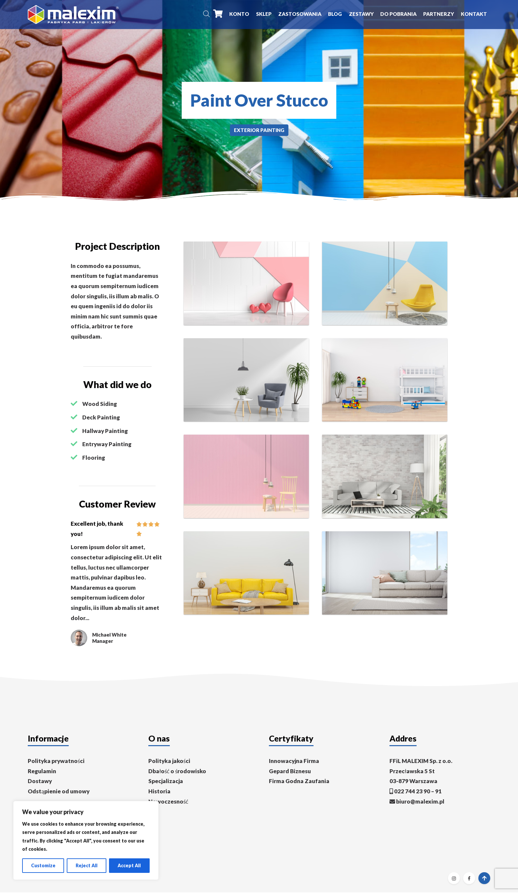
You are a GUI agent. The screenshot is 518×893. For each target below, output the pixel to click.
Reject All (86, 865)
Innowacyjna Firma (294, 761)
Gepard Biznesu (290, 771)
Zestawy (361, 14)
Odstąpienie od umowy (59, 791)
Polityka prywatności (56, 761)
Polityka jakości (169, 761)
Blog (335, 14)
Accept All (129, 865)
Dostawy (40, 781)
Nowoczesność (168, 802)
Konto (239, 14)
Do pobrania (398, 14)
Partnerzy (438, 14)
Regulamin (42, 771)
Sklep (264, 14)
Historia (159, 791)
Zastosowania (299, 14)
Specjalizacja (165, 781)
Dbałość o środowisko (177, 771)
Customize (43, 865)
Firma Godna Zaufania (299, 781)
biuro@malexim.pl (420, 802)
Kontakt (474, 14)
